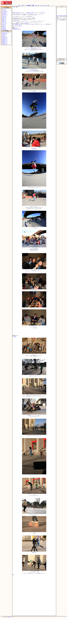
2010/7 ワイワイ (4, 15)
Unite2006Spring (4, 28)
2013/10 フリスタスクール (5, 32)
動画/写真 (33, 5)
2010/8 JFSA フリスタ (5, 14)
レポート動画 (42, 12)
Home (19, 5)
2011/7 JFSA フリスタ (5, 11)
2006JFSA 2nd (4, 27)
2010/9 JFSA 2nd (4, 13)
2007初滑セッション (4, 43)
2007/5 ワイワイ (4, 23)
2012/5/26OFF (4, 35)
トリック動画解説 (27, 5)
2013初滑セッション (4, 33)
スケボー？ (22, 5)
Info (46, 5)
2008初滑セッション (4, 42)
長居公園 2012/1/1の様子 (30, 12)
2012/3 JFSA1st (4, 10)
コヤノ (33, 148)
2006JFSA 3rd (4, 26)
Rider (36, 5)
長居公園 (14, 336)
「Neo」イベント (4, 44)
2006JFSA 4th (4, 25)
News (41, 5)
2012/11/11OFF (4, 34)
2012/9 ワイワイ (4, 9)
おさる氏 (16, 23)
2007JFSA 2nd (4, 22)
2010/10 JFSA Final (4, 12)
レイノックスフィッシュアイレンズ (62, 15)
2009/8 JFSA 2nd (4, 16)
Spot (38, 5)
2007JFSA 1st (4, 24)
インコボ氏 (24, 23)
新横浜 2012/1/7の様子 (16, 12)
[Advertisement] (34, 331)
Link (43, 5)
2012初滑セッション (4, 36)
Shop (48, 5)
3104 (32, 24)
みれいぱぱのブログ (32, 69)
